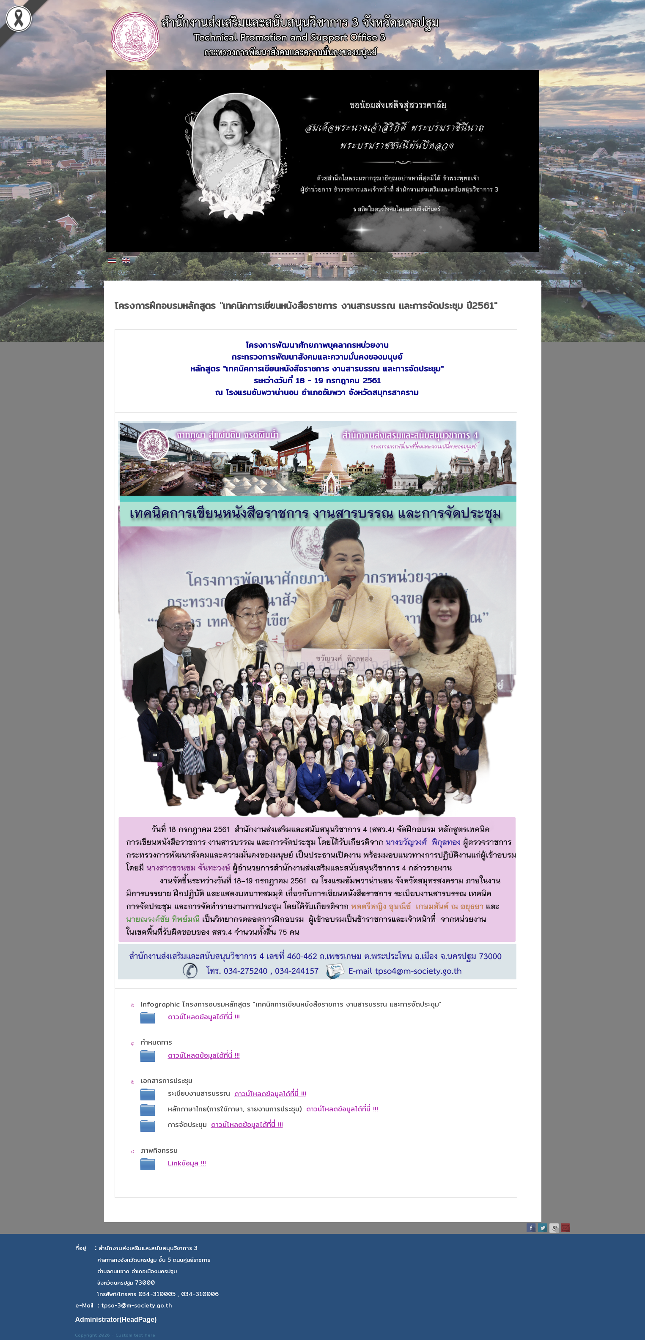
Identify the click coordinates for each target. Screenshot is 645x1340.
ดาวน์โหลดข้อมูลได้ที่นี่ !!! (270, 1094)
